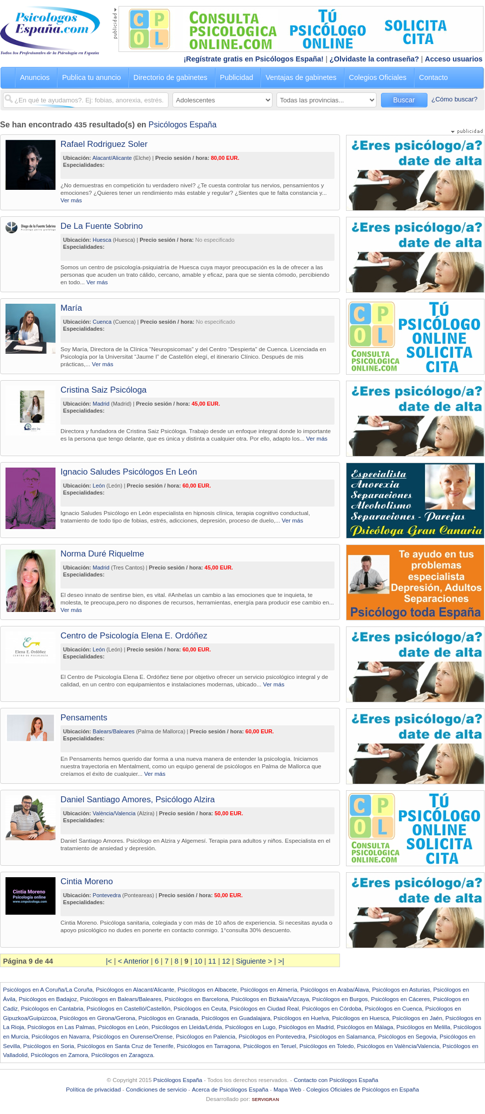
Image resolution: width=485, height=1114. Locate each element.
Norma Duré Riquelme (102, 553)
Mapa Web (287, 1090)
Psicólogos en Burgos (340, 999)
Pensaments (84, 717)
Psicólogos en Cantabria (52, 1009)
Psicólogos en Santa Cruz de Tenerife (126, 1046)
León (98, 486)
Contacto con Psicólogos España (336, 1080)
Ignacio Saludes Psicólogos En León (128, 472)
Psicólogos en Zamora (59, 1055)
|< (109, 961)
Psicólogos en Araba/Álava (334, 990)
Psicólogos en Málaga (365, 1027)
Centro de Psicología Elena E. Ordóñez (134, 635)
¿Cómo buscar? (455, 99)
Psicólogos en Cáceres (400, 999)
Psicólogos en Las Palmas (61, 1027)
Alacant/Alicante (112, 158)
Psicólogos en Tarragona (208, 1046)
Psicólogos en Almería (268, 990)
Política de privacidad (93, 1090)
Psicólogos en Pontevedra (272, 1037)
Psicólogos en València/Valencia (398, 1046)
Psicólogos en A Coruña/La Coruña (47, 990)
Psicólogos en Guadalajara (236, 1018)
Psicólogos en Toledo (327, 1046)
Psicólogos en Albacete (207, 990)
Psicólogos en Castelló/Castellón (128, 1009)
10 (198, 961)
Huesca (101, 240)
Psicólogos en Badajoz (47, 999)
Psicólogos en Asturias (401, 990)
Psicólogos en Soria (48, 1046)
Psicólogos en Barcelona (196, 999)
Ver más (71, 200)
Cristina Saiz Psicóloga (103, 390)
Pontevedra (106, 895)
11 (212, 961)
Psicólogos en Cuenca (393, 1009)
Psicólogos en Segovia (407, 1037)
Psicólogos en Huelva (301, 1018)
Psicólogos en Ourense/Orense (132, 1037)
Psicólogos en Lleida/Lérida (187, 1027)
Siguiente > (254, 961)
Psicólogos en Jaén (417, 1018)
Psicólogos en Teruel (269, 1046)
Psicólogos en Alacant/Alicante (135, 990)
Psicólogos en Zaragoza (122, 1055)
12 (226, 961)
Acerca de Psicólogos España (230, 1090)
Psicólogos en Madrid (306, 1027)
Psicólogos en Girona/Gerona (97, 1018)
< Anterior (133, 961)
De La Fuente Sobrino (101, 226)
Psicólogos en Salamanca (341, 1037)
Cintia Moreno (86, 881)
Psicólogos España (182, 124)
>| (281, 961)
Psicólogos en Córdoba (332, 1009)
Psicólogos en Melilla (423, 1027)
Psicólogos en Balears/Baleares (121, 999)
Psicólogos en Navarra (61, 1037)
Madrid (101, 404)
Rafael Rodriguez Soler (104, 144)
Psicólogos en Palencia (206, 1037)
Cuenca (102, 322)
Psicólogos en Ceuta (200, 1009)
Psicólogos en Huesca (360, 1018)
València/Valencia (114, 813)
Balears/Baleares (113, 731)
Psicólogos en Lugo (250, 1027)
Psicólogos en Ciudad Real (264, 1009)
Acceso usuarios (453, 59)
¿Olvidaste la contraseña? (374, 59)
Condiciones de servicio (156, 1090)
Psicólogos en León (123, 1027)
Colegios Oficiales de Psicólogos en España (362, 1090)
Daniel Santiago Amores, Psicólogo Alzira (137, 799)
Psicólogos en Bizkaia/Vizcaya (269, 999)
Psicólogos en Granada (168, 1018)
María (71, 308)
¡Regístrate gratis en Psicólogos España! (254, 59)
